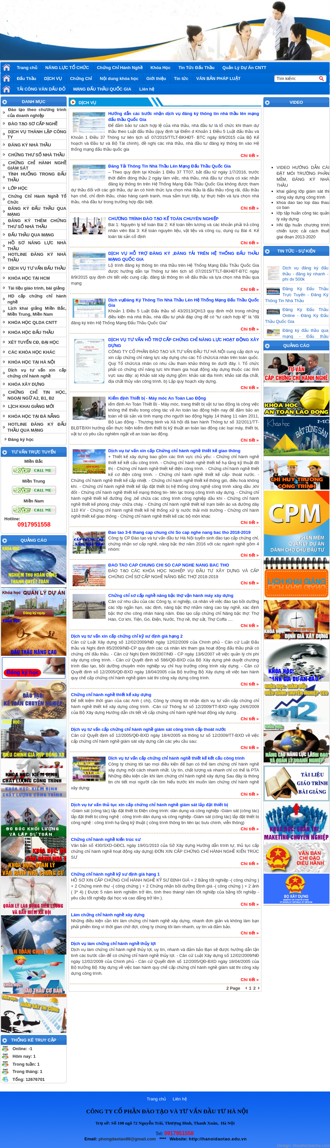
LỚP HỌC (18, 188)
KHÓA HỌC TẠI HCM (29, 278)
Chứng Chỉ (81, 78)
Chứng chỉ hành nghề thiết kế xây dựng (111, 694)
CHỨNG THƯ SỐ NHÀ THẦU (36, 154)
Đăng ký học (21, 439)
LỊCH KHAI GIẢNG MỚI (31, 406)
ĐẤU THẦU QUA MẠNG (31, 234)
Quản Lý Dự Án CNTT (244, 67)
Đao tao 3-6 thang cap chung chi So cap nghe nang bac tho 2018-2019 (179, 532)
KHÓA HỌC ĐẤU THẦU (31, 332)
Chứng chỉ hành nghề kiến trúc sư (106, 839)
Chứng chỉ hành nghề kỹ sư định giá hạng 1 (115, 874)
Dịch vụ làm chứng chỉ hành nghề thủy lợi (113, 943)
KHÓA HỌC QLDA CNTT (32, 322)
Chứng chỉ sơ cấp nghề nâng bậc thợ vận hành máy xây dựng (170, 595)
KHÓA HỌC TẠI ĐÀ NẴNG (34, 416)
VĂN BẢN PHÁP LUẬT (218, 78)
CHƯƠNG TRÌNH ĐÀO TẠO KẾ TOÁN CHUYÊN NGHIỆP (163, 218)
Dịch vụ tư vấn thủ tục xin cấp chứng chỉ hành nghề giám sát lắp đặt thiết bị (149, 804)
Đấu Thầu (26, 78)
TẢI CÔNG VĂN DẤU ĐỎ (41, 89)
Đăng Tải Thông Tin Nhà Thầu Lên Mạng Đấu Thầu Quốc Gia (169, 166)
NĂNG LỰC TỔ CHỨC (67, 67)
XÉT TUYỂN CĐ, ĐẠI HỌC (33, 342)
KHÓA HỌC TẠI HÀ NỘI (31, 362)
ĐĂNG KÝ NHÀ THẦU (29, 144)
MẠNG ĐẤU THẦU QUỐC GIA (102, 89)
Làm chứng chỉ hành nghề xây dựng (108, 914)
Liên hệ (146, 89)
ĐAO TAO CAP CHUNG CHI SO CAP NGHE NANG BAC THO (168, 565)
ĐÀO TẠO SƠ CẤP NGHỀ (33, 123)
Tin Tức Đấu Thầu (196, 67)
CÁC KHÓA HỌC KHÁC (31, 352)
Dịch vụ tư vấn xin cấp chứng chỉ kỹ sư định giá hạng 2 (127, 636)
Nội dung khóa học (119, 78)
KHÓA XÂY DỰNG (26, 384)
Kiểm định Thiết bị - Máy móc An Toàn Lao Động (157, 398)
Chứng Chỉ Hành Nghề (120, 67)
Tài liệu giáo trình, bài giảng (36, 288)
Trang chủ (27, 67)
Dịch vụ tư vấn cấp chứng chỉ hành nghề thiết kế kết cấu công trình (176, 758)
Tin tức (181, 78)
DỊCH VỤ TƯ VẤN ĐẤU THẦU (37, 268)
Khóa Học (160, 67)
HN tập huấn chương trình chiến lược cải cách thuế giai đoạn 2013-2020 (303, 230)
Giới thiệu (156, 78)
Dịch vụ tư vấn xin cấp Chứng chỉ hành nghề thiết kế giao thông (174, 450)
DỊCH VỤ (53, 78)
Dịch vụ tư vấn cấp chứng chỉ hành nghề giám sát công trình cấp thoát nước (148, 729)
